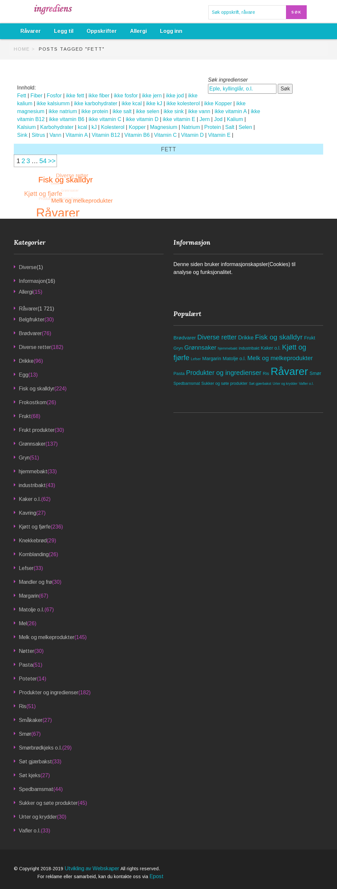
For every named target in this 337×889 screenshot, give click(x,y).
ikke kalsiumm (53, 103)
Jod (218, 119)
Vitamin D (192, 135)
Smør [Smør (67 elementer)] (315, 373)
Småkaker (30, 720)
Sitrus (38, 135)
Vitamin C (165, 135)
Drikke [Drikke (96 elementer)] (245, 337)
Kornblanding (34, 554)
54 (42, 160)
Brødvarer (30, 333)
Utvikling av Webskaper (92, 868)
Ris (22, 706)
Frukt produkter (37, 430)
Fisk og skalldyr (36, 388)
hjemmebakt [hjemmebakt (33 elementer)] (227, 348)
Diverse (28, 267)
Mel (23, 623)
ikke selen (147, 111)
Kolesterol (112, 127)
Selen (245, 127)
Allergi (138, 31)
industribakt (32, 485)
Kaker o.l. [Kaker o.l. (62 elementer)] (271, 348)
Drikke (26, 361)
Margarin (29, 596)
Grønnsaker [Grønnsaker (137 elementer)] (200, 347)
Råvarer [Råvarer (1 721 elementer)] (289, 371)
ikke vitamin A (230, 111)
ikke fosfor (126, 95)
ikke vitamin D (142, 119)
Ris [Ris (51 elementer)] (266, 373)
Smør (25, 734)
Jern (204, 119)
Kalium (235, 119)
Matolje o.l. (31, 609)
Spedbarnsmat (36, 789)
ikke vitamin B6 (67, 119)
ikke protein (94, 111)
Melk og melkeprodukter (46, 637)
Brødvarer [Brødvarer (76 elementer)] (184, 337)
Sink (22, 135)
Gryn (24, 457)
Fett (21, 95)
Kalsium (26, 127)
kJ (94, 127)
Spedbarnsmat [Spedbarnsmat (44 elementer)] (186, 383)
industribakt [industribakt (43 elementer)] (249, 348)
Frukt (25, 416)
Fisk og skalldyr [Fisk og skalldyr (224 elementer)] (279, 337)
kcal (82, 127)
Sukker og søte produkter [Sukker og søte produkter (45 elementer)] (224, 383)
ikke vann (199, 111)
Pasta (26, 665)
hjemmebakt (33, 471)
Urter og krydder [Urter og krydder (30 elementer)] (285, 383)
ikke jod (175, 95)
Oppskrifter (102, 31)
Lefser (26, 568)
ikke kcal (131, 103)
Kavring (27, 513)
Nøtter (26, 651)
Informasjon (32, 281)
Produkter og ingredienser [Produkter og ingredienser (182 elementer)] (223, 372)
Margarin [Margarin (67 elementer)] (211, 358)
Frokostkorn (33, 402)
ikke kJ (154, 103)
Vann (55, 135)
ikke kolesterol (183, 103)
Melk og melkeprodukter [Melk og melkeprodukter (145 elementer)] (280, 358)
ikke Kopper (218, 103)
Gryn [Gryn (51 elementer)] (178, 348)
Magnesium (163, 127)
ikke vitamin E (179, 119)
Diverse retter (35, 347)
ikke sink (174, 111)
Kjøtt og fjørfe (35, 527)
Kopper (137, 127)
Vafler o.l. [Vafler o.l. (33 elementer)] (306, 383)
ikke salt (122, 111)
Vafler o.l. (30, 830)
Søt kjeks (29, 775)
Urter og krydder (38, 817)
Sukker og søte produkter (48, 803)
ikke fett (75, 95)
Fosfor (54, 95)
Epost (156, 876)
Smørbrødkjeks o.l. (40, 748)
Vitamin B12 (106, 135)
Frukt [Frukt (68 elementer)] (309, 337)
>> (52, 160)
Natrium (191, 127)
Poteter (28, 678)
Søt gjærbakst (35, 761)
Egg (23, 375)
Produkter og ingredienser (48, 692)
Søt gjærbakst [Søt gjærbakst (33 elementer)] (260, 383)
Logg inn (171, 31)
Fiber (36, 95)
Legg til (63, 31)
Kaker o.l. (30, 499)
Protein (212, 127)
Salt (229, 127)
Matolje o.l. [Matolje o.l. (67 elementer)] (234, 358)
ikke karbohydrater (95, 103)
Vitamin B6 (137, 135)
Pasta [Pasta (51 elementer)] (179, 373)
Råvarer (30, 31)
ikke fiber (99, 95)
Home (22, 49)
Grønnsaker (32, 444)
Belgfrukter (31, 319)
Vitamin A (76, 135)
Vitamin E (219, 135)
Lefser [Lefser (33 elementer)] (196, 359)
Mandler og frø (35, 582)
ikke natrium (63, 111)
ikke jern (152, 95)
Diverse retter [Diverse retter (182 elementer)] (217, 337)
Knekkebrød (33, 540)
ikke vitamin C (105, 119)
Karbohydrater (56, 127)
